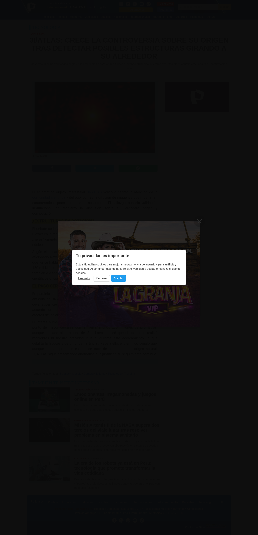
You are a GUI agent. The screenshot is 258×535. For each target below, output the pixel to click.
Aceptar (119, 278)
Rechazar (102, 278)
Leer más (84, 278)
